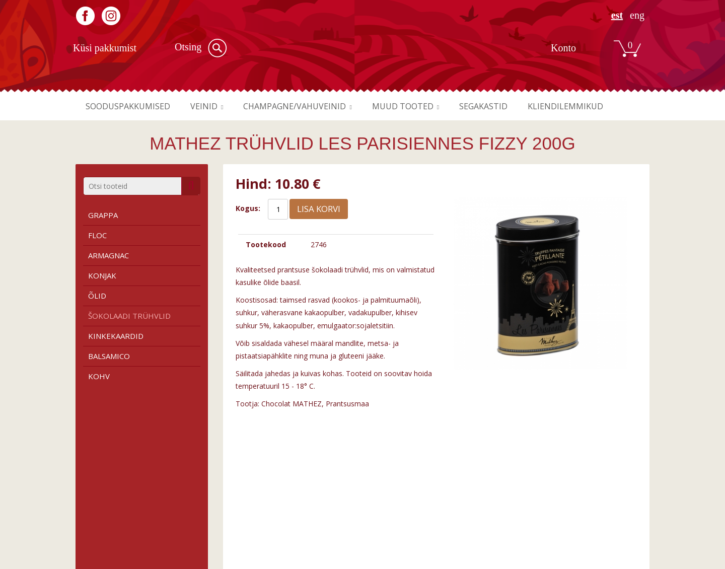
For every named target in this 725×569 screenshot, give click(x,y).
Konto (563, 47)
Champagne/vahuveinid (309, 106)
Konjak (102, 275)
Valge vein (240, 508)
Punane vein (243, 498)
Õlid (97, 296)
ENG (637, 15)
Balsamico (109, 356)
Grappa (103, 215)
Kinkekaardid (115, 336)
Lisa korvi (318, 209)
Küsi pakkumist (104, 47)
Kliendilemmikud (598, 106)
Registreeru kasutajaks (552, 498)
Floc (97, 235)
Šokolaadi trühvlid (129, 316)
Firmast (384, 498)
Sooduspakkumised (131, 106)
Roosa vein (242, 518)
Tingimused (94, 498)
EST (617, 15)
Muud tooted (425, 106)
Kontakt (384, 518)
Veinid (213, 106)
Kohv (99, 376)
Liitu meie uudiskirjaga (551, 508)
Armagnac (108, 255)
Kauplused (388, 508)
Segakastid (511, 106)
